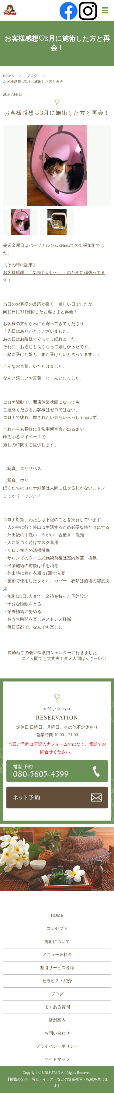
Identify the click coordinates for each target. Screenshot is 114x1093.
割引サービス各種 (57, 967)
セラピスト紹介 (57, 981)
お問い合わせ (57, 1033)
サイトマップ (57, 1059)
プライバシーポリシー (57, 1046)
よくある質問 (57, 1007)
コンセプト (57, 928)
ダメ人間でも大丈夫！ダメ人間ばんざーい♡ (63, 658)
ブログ (31, 76)
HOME (8, 76)
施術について (57, 941)
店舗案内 (57, 1020)
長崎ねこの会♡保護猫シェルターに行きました (52, 652)
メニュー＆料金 (57, 954)
